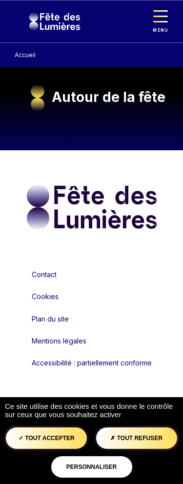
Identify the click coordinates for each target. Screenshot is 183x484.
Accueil (25, 55)
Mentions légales (59, 341)
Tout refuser (136, 438)
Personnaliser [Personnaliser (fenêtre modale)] (91, 467)
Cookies (45, 296)
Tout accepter (47, 438)
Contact (44, 274)
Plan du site (50, 319)
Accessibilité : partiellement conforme (92, 363)
